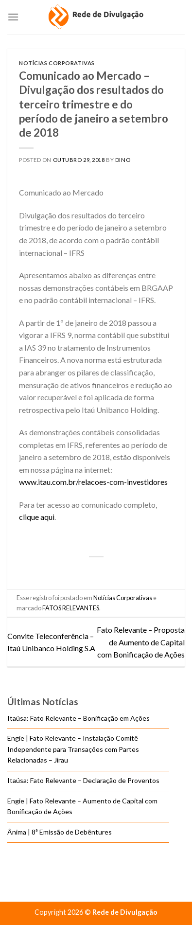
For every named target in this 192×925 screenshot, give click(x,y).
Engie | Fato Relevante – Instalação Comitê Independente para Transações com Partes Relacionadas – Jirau (73, 749)
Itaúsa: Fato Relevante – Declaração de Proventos (83, 780)
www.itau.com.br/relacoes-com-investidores (93, 481)
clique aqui (36, 516)
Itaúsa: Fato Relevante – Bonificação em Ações (78, 718)
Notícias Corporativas (57, 63)
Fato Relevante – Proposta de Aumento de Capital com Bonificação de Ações (141, 642)
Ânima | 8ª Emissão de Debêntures (59, 832)
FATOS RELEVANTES (70, 608)
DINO (122, 160)
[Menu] (13, 17)
